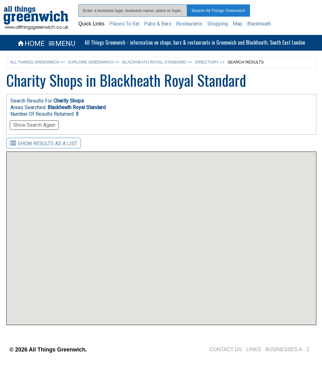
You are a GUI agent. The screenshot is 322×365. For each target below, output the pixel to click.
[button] (152, 276)
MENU (61, 43)
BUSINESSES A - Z (287, 349)
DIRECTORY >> (210, 62)
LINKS (253, 349)
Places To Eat (124, 24)
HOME (31, 43)
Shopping (217, 24)
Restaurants (189, 24)
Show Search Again (34, 125)
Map (237, 24)
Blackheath (259, 24)
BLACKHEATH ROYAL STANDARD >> (157, 62)
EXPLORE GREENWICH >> (93, 62)
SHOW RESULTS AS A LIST (43, 143)
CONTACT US (225, 349)
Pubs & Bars (157, 24)
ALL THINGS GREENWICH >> (37, 62)
